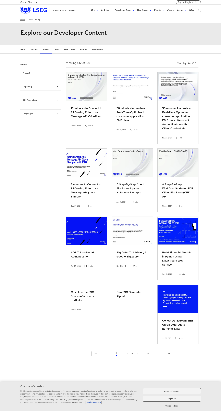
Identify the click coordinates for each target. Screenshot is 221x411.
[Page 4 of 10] (132, 353)
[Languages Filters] (57, 113)
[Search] (199, 10)
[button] (94, 10)
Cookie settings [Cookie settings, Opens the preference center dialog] (171, 407)
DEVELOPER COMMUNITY (65, 10)
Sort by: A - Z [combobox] (187, 63)
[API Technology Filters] (57, 100)
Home (22, 19)
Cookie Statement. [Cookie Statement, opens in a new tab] (93, 403)
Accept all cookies (171, 392)
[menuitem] (94, 10)
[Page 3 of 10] (127, 353)
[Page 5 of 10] (137, 353)
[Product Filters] (57, 72)
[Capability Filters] (57, 86)
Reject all (171, 400)
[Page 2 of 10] (122, 353)
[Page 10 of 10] (148, 353)
